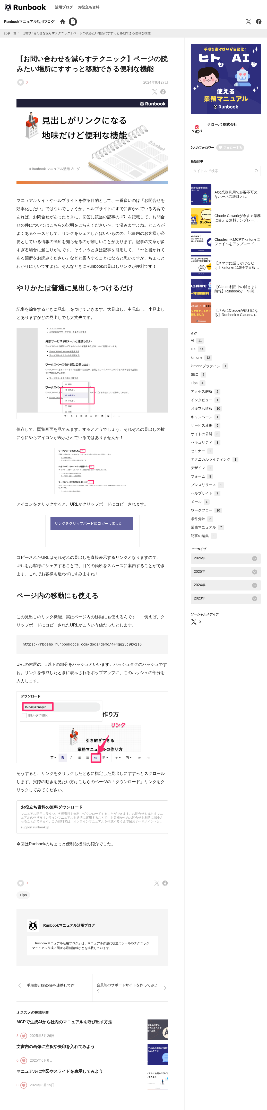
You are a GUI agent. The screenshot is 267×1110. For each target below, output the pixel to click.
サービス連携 (205, 425)
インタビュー (205, 400)
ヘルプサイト (205, 493)
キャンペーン (205, 417)
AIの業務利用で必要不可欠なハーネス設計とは (235, 194)
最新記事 (197, 161)
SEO (198, 374)
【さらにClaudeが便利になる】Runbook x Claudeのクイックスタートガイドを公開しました (236, 317)
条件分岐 (202, 519)
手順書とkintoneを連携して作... (52, 985)
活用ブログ (64, 7)
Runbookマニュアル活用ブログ (29, 22)
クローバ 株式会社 (222, 124)
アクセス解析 (205, 391)
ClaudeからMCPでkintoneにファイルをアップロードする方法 (237, 243)
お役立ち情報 (206, 408)
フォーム (202, 476)
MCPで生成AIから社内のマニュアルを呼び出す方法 (64, 1022)
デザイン (202, 468)
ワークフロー (206, 510)
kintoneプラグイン (209, 366)
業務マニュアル (207, 527)
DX (198, 349)
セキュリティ (205, 442)
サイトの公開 (205, 434)
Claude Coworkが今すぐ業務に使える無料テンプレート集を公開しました (237, 220)
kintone (201, 357)
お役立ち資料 (88, 7)
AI (197, 340)
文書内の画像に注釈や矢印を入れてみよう (55, 1046)
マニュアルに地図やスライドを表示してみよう (59, 1071)
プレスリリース (207, 485)
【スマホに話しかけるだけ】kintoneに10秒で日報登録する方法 (236, 267)
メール (200, 502)
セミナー (202, 451)
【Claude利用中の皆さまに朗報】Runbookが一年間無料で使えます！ (236, 291)
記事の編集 (204, 536)
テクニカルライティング (214, 459)
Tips (23, 895)
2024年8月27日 (155, 82)
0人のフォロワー (202, 147)
